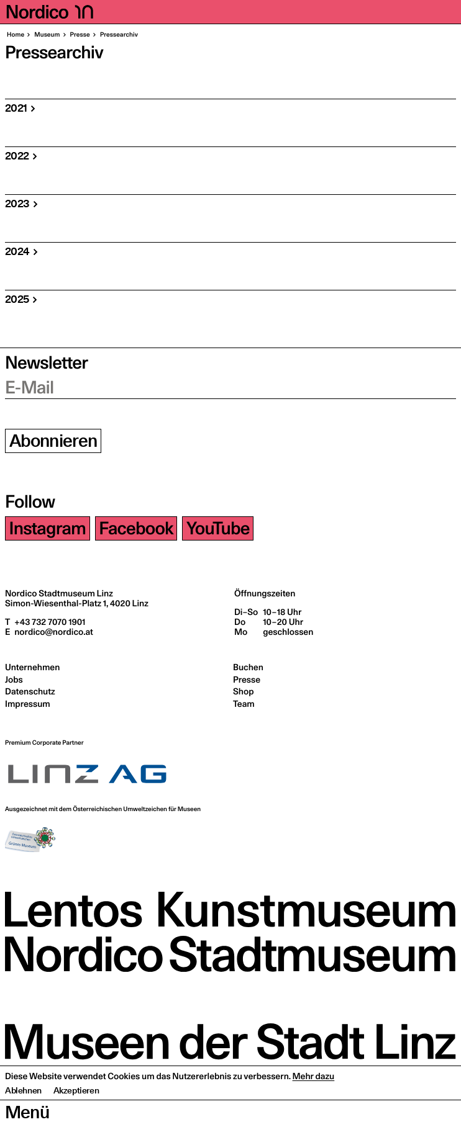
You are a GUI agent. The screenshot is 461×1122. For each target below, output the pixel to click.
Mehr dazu (314, 1098)
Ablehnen (23, 1112)
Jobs (14, 679)
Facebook (136, 528)
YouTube (218, 528)
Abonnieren (53, 441)
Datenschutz (30, 691)
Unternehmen (32, 667)
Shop (243, 691)
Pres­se (79, 34)
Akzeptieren (76, 1112)
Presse (246, 679)
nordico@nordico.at (52, 632)
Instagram (47, 528)
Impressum (27, 704)
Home (15, 34)
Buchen (248, 667)
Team (244, 704)
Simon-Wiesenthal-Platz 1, (76, 603)
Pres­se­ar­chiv (118, 34)
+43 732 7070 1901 (48, 622)
